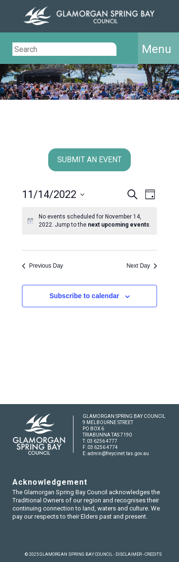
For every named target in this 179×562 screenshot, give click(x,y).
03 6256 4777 (102, 441)
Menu (156, 49)
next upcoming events (118, 224)
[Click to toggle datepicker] (53, 194)
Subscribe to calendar (84, 296)
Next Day (141, 265)
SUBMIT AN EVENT (89, 159)
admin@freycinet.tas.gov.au (118, 453)
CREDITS (153, 554)
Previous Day (42, 265)
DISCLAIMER (129, 554)
